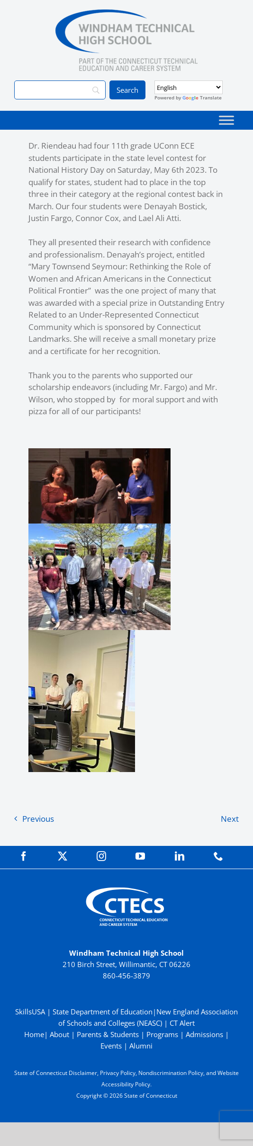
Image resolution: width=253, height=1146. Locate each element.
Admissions (204, 1034)
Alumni (141, 1045)
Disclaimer (83, 1073)
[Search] (60, 89)
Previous (38, 818)
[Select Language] (188, 87)
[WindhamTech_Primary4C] (126, 13)
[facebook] (23, 856)
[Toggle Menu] (226, 119)
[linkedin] (179, 856)
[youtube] (140, 856)
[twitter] (62, 856)
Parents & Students (108, 1034)
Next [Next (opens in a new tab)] (230, 818)
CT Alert (182, 1023)
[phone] (218, 856)
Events (111, 1045)
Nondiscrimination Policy (170, 1073)
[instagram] (101, 856)
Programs (162, 1034)
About (59, 1034)
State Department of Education (103, 1011)
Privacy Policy (118, 1073)
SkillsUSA (31, 1011)
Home (34, 1034)
